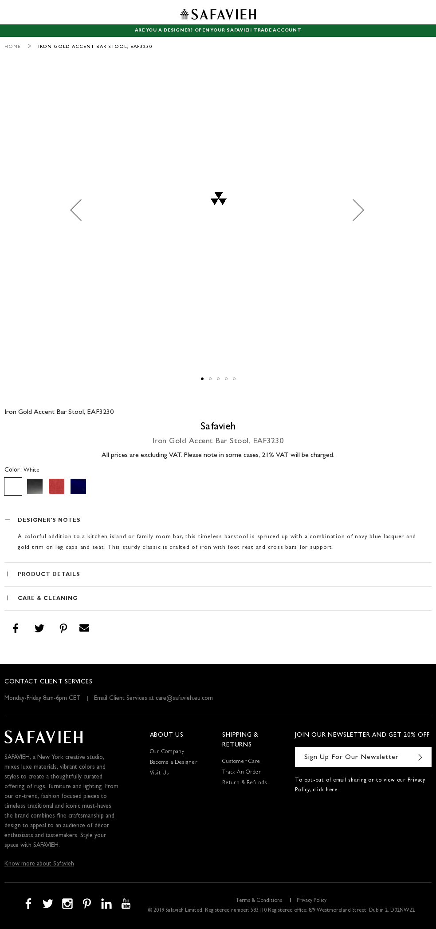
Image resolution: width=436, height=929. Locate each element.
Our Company (167, 752)
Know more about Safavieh (39, 864)
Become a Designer (174, 763)
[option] (13, 486)
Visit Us (159, 773)
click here (325, 790)
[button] (80, 210)
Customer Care (241, 762)
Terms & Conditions (259, 901)
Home (12, 46)
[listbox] (218, 486)
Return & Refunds (244, 783)
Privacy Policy (311, 901)
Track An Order (241, 772)
